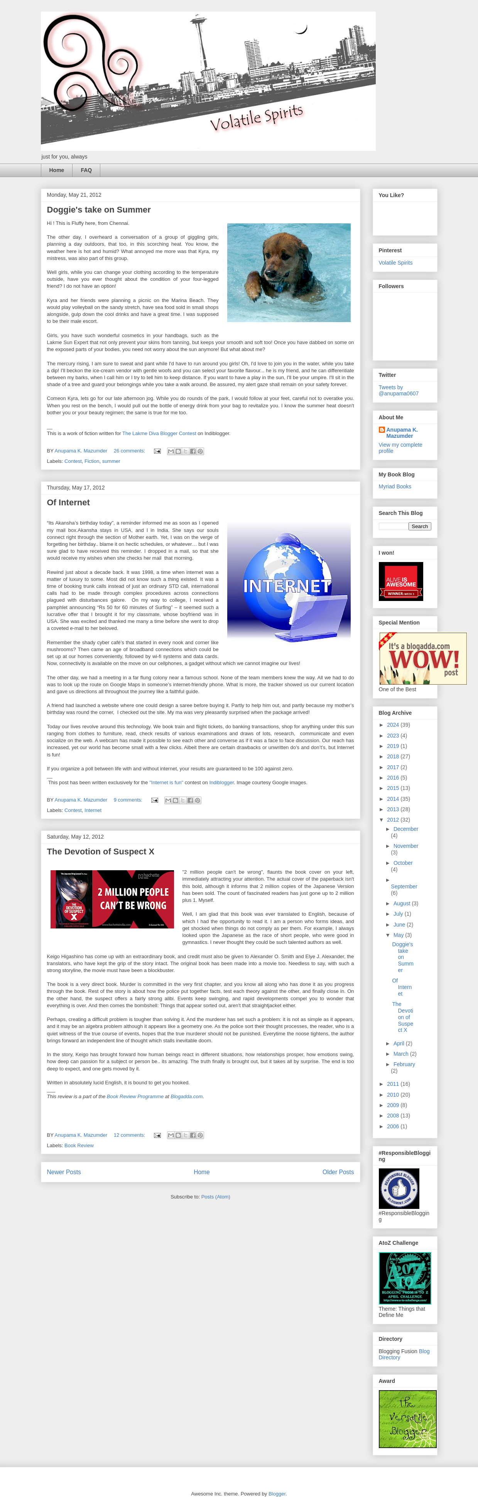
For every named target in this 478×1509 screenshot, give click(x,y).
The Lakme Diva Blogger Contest (159, 433)
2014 (393, 799)
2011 (393, 1084)
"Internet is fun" (166, 782)
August (403, 903)
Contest (73, 461)
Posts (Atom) (215, 1197)
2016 (393, 778)
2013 (393, 809)
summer (111, 461)
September (404, 886)
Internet (92, 810)
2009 (393, 1105)
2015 (393, 788)
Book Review (79, 1145)
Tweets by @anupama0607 (399, 390)
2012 (393, 820)
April (400, 1043)
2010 (393, 1095)
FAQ (86, 170)
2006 (393, 1126)
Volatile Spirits (396, 263)
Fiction (91, 461)
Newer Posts (64, 1172)
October (403, 863)
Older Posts (338, 1172)
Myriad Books (395, 486)
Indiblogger (221, 782)
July (399, 914)
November (406, 846)
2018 (393, 756)
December (406, 829)
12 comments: (130, 1135)
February (404, 1064)
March (402, 1054)
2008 (393, 1115)
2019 (393, 746)
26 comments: (130, 451)
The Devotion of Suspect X (101, 851)
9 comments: (129, 800)
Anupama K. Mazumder (402, 433)
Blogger (277, 1494)
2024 (393, 725)
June (400, 925)
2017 (393, 767)
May (399, 935)
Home (56, 170)
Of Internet (68, 502)
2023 (393, 736)
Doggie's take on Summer (99, 209)
